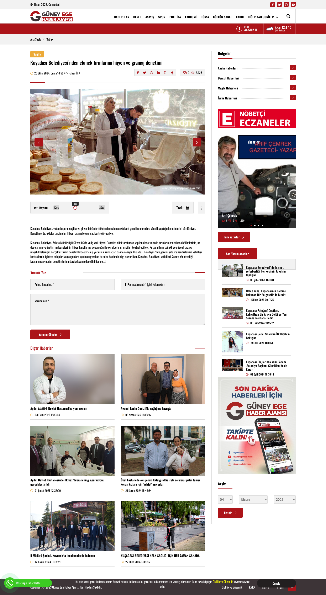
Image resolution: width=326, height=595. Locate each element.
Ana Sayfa (35, 39)
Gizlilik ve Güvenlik (223, 581)
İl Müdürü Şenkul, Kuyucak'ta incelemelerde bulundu (62, 555)
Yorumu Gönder (50, 334)
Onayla (276, 583)
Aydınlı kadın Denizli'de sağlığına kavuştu (146, 408)
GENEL (137, 17)
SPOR (161, 17)
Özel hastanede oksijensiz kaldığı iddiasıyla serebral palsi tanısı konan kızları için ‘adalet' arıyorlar (160, 482)
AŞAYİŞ (149, 17)
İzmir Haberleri (227, 98)
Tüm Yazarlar (234, 237)
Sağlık (49, 39)
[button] (36, 189)
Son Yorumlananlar (237, 253)
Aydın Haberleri (227, 68)
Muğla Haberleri (228, 88)
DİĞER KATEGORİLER (263, 17)
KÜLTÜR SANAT (222, 17)
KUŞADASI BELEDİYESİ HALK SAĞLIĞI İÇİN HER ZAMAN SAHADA (160, 555)
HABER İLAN (121, 17)
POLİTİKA (175, 17)
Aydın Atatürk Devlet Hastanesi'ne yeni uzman (58, 408)
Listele (230, 512)
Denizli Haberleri (228, 78)
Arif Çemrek (229, 215)
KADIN (240, 17)
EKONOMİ (190, 17)
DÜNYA (205, 17)
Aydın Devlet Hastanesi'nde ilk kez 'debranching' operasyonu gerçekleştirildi (67, 482)
